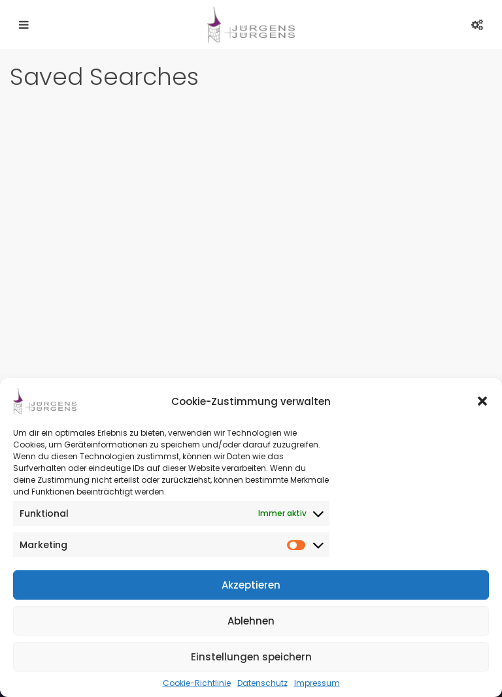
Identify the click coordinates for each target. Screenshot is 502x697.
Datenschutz (262, 683)
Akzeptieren (251, 585)
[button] (482, 401)
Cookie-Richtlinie (197, 683)
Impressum (317, 683)
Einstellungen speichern (251, 657)
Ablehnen (251, 621)
